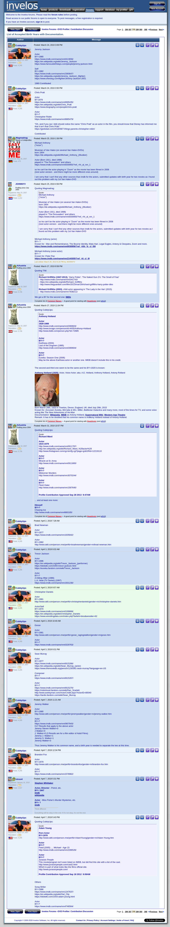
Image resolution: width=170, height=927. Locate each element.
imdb (37, 793)
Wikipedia (55, 415)
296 (126, 29)
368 (145, 29)
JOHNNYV (20, 184)
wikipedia (39, 795)
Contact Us (80, 920)
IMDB (63, 415)
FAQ (132, 920)
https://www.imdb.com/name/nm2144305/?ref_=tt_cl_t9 (62, 258)
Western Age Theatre (114, 415)
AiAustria (21, 265)
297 (129, 29)
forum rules (57, 14)
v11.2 (103, 301)
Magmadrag (22, 138)
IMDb (68, 297)
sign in (39, 22)
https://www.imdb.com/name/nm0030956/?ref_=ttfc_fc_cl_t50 (65, 246)
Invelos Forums (49, 29)
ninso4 (19, 779)
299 (137, 29)
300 (140, 29)
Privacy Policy (93, 920)
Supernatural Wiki (94, 415)
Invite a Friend (123, 920)
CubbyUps (21, 45)
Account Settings (108, 920)
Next (161, 29)
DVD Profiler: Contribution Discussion (75, 29)
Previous (152, 29)
